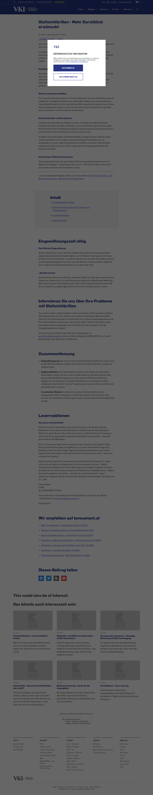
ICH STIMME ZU (68, 68)
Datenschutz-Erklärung (79, 62)
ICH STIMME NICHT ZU (68, 77)
